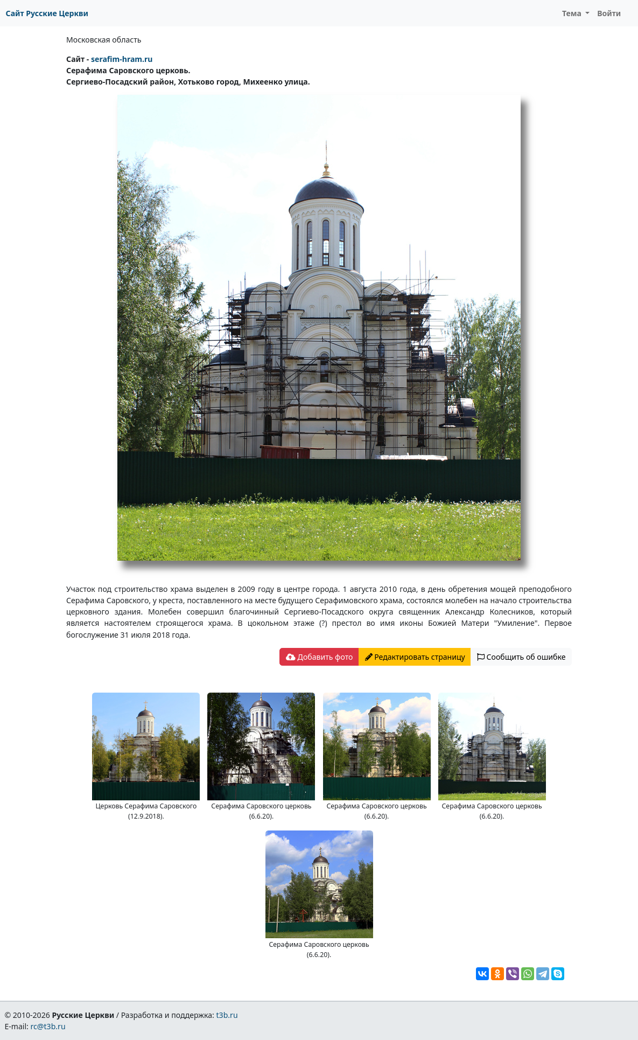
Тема (573, 13)
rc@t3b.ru (48, 1026)
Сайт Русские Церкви (47, 13)
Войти (609, 13)
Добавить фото (319, 657)
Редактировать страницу (415, 657)
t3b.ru (227, 1015)
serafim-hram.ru (122, 59)
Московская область (103, 39)
